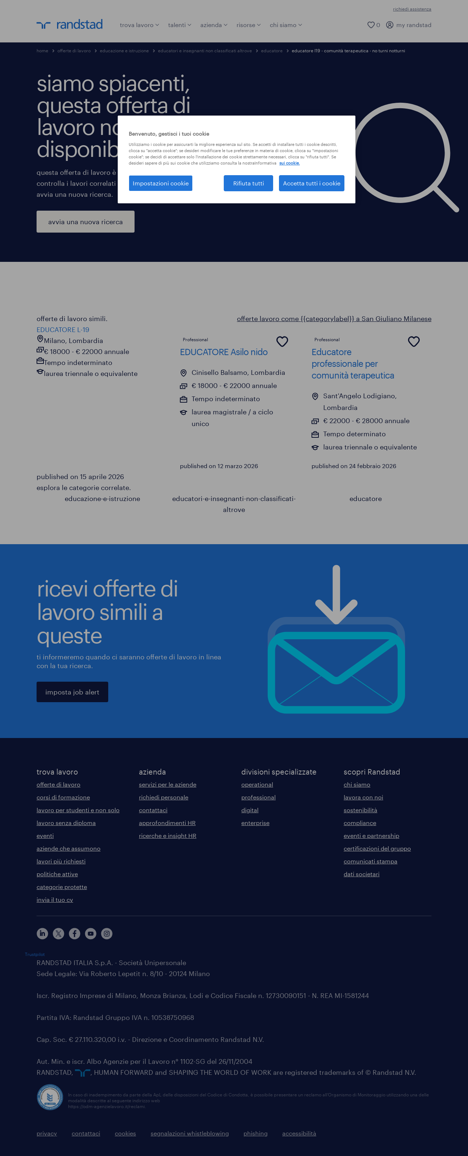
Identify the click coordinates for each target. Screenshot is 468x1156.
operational (257, 784)
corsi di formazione (63, 797)
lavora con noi (363, 797)
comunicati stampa (370, 861)
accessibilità (299, 1133)
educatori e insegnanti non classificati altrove (205, 50)
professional (258, 797)
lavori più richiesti (61, 861)
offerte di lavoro (74, 50)
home (42, 50)
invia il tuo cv (55, 899)
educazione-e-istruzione (102, 498)
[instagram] (107, 934)
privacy (47, 1133)
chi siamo (286, 24)
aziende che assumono (69, 848)
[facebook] (74, 934)
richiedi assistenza (412, 8)
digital (249, 809)
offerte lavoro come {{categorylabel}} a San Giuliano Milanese (334, 319)
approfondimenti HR (167, 822)
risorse (249, 24)
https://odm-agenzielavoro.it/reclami (106, 1106)
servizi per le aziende (167, 784)
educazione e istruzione (124, 50)
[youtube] (91, 934)
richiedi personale (163, 797)
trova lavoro (139, 24)
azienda (214, 24)
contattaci (153, 809)
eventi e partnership (371, 835)
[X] (58, 934)
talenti (180, 24)
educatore (272, 50)
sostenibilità (360, 809)
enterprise (255, 822)
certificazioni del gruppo (377, 848)
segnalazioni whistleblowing (190, 1133)
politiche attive (57, 873)
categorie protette (62, 886)
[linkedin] (42, 934)
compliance (360, 822)
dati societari (362, 873)
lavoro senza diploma (66, 822)
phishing (256, 1133)
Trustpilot (35, 954)
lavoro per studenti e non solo (78, 809)
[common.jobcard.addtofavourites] (282, 341)
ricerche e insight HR (167, 835)
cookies (125, 1133)
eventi (45, 835)
